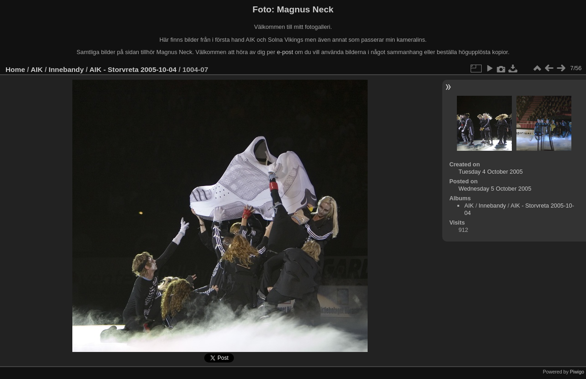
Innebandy (66, 69)
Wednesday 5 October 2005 (494, 188)
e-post (285, 52)
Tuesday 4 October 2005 (490, 171)
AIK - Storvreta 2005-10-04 (132, 69)
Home (15, 69)
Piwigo (577, 371)
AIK (37, 69)
